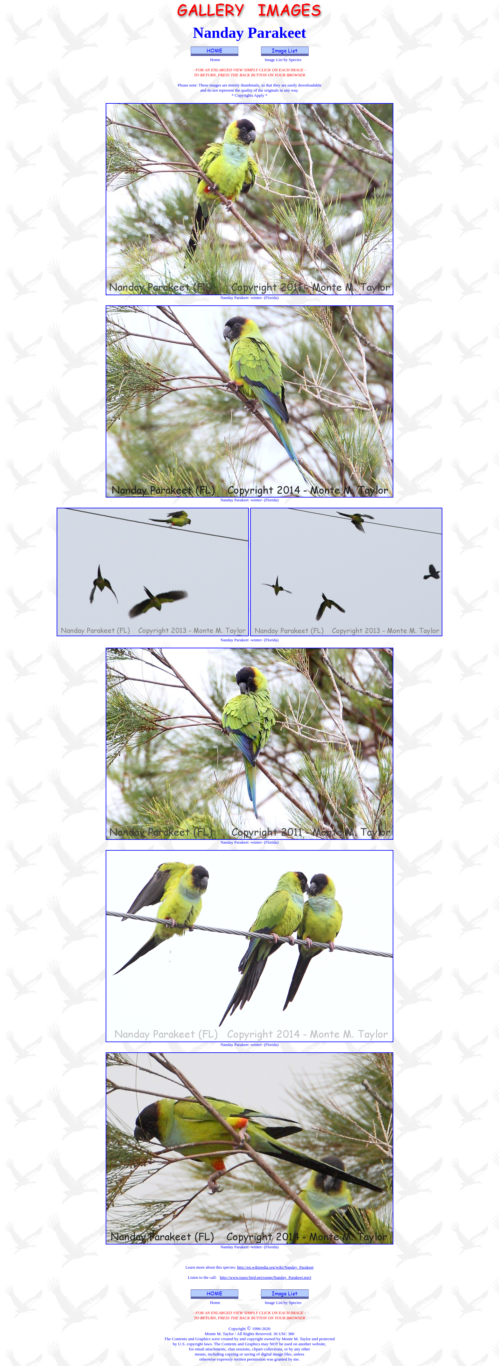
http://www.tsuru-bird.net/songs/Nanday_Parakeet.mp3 (265, 1277)
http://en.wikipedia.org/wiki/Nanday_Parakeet (275, 1267)
